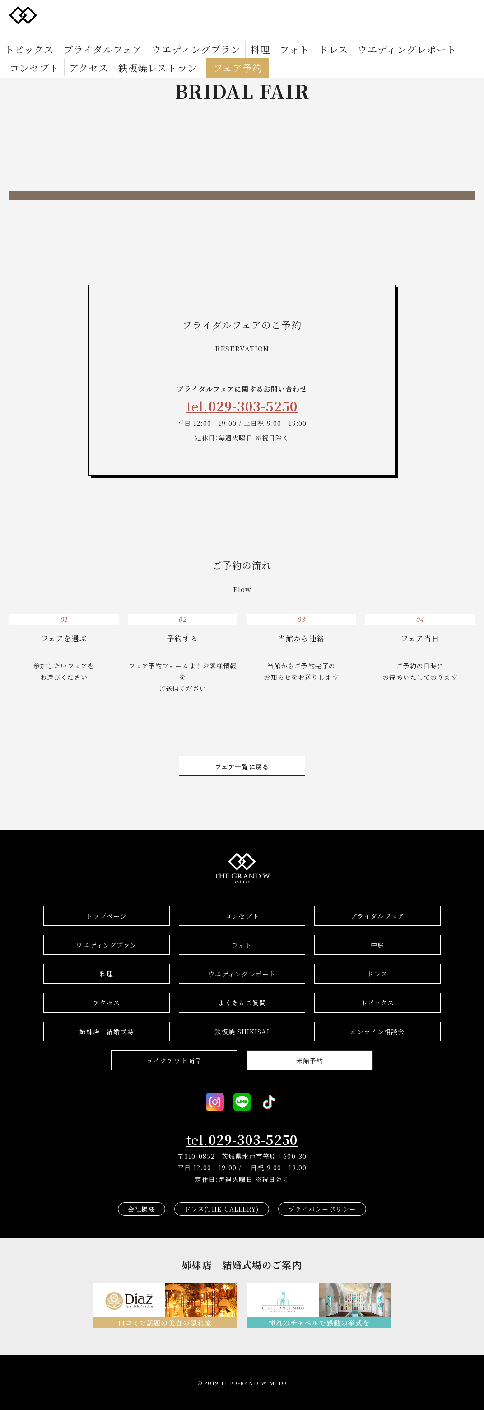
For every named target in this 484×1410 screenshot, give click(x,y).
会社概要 (141, 1209)
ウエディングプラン (142, 34)
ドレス (244, 34)
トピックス (21, 34)
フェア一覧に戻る (242, 766)
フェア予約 (33, 47)
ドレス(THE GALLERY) (221, 1209)
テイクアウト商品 (174, 1060)
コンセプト (359, 34)
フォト (215, 34)
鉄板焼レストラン (449, 34)
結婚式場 (106, 1031)
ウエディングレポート (298, 34)
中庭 (377, 944)
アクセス (398, 34)
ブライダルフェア (75, 34)
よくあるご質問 (242, 1002)
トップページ (106, 915)
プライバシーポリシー (322, 1209)
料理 (188, 34)
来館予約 (309, 1060)
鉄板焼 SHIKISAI (241, 1031)
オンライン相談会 (377, 1031)
